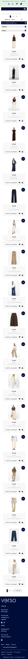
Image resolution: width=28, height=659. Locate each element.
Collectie (8, 14)
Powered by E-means (20, 657)
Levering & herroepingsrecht (10, 647)
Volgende (17, 590)
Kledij (16, 14)
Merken (4, 27)
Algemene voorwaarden (6, 652)
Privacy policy (17, 652)
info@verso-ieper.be (6, 637)
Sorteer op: (7, 19)
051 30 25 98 (4, 615)
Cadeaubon (9, 654)
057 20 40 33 (4, 635)
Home (3, 14)
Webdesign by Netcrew (8, 657)
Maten (4, 30)
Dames (12, 14)
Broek (20, 14)
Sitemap (3, 654)
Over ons (13, 644)
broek (14, 51)
